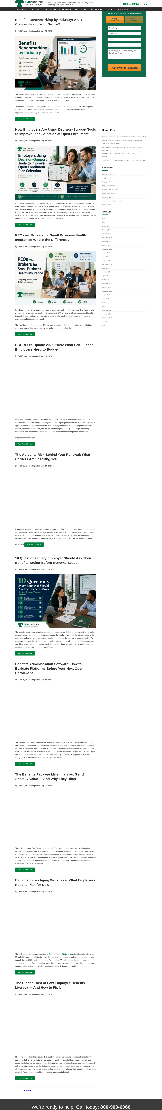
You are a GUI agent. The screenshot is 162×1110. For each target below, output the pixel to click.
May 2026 (105, 218)
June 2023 (105, 299)
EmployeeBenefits (134, 19)
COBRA (104, 178)
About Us (34, 9)
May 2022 (105, 325)
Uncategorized (106, 205)
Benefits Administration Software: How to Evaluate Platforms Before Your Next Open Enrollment (49, 668)
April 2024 (105, 276)
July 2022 (105, 321)
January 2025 (106, 260)
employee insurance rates (110, 189)
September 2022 (107, 318)
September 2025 (107, 249)
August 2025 (106, 253)
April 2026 (105, 222)
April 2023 (105, 306)
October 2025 (106, 245)
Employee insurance (108, 186)
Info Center (81, 9)
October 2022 (106, 314)
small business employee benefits (112, 201)
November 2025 (107, 241)
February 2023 (106, 310)
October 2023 (106, 287)
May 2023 (105, 302)
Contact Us (122, 9)
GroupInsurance (115, 19)
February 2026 (106, 230)
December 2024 (107, 264)
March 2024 (105, 279)
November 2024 (107, 268)
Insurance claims (107, 197)
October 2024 (106, 272)
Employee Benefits (108, 182)
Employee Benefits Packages (57, 9)
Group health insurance (109, 193)
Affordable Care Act (108, 174)
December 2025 (107, 237)
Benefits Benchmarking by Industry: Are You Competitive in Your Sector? (124, 137)
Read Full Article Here (25, 119)
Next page (27, 1090)
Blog (110, 9)
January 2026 (106, 234)
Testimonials (97, 9)
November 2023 (107, 283)
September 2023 (107, 291)
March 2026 (105, 226)
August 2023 (106, 295)
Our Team (21, 9)
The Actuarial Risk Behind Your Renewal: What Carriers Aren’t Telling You (124, 160)
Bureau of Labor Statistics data (61, 954)
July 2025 (105, 257)
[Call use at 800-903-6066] (116, 4)
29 (21, 1090)
